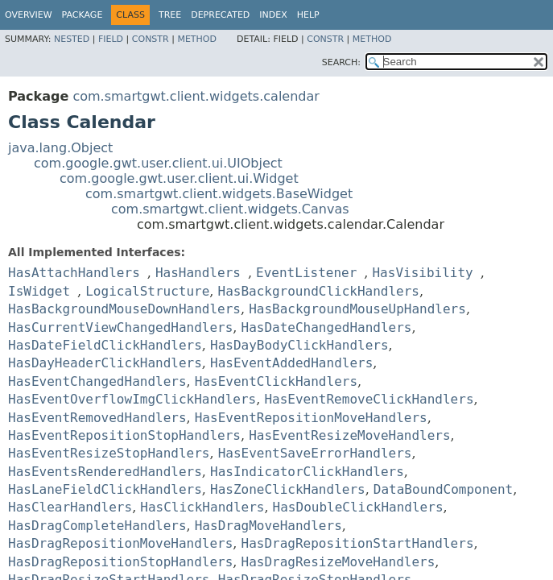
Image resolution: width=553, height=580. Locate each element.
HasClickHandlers (202, 507)
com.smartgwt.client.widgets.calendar (195, 96)
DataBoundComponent (443, 489)
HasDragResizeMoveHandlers (338, 562)
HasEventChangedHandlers (97, 381)
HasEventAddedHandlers (291, 363)
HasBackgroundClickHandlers (318, 291)
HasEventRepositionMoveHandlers (311, 417)
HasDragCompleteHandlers (97, 525)
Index (273, 15)
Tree (170, 15)
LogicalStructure (147, 291)
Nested (71, 39)
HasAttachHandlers (74, 272)
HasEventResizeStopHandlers (108, 453)
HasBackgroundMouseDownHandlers (124, 309)
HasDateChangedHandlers (326, 327)
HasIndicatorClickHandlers (307, 471)
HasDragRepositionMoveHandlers (120, 543)
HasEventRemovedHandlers (97, 417)
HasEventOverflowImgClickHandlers (132, 399)
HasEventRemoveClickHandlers (368, 399)
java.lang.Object (60, 147)
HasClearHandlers (70, 507)
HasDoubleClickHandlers (358, 507)
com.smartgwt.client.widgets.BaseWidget (219, 193)
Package (82, 15)
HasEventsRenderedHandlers (105, 471)
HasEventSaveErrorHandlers (315, 453)
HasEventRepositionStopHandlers (124, 435)
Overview (28, 15)
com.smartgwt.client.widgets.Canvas (230, 209)
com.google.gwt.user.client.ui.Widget (179, 178)
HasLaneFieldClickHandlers (105, 489)
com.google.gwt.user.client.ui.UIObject (158, 163)
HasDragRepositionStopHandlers (120, 562)
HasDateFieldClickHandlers (105, 345)
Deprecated (220, 15)
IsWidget (39, 291)
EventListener (306, 272)
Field (110, 39)
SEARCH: (341, 62)
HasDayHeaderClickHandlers (105, 363)
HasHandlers (198, 272)
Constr (150, 39)
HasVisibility (422, 272)
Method (197, 39)
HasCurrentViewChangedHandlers (120, 327)
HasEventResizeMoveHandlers (349, 435)
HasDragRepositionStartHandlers (357, 543)
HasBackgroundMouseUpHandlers (357, 309)
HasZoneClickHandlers (287, 489)
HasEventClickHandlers (276, 381)
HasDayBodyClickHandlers (299, 345)
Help (308, 15)
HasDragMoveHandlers (268, 525)
